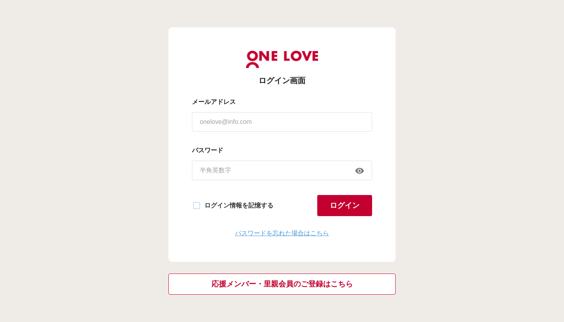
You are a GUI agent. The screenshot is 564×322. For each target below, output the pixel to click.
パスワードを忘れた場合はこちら (282, 233)
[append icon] (359, 170)
